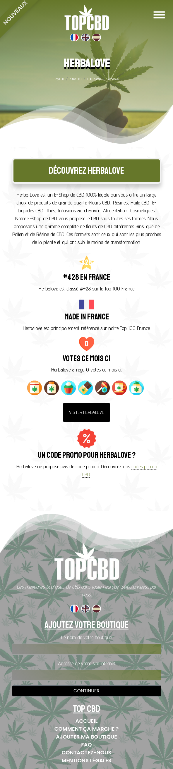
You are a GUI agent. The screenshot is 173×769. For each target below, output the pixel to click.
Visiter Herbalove (86, 412)
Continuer (86, 690)
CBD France (94, 79)
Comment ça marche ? (86, 728)
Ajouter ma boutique (86, 736)
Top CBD (59, 79)
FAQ (86, 744)
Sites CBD (75, 79)
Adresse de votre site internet (86, 663)
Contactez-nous (87, 752)
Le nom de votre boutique (86, 637)
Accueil (87, 721)
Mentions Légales (86, 760)
